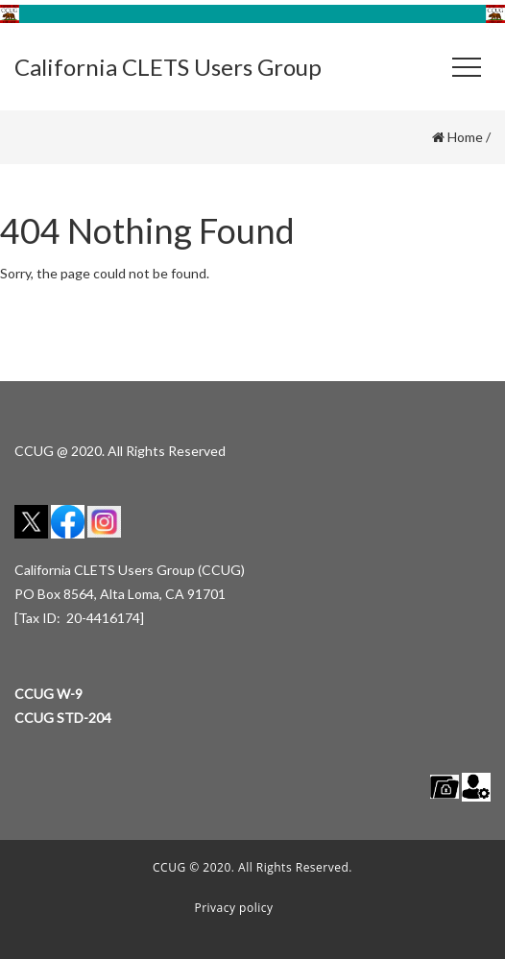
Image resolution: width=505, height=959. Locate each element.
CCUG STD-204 (62, 717)
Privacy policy (233, 907)
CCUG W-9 (48, 693)
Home (465, 137)
